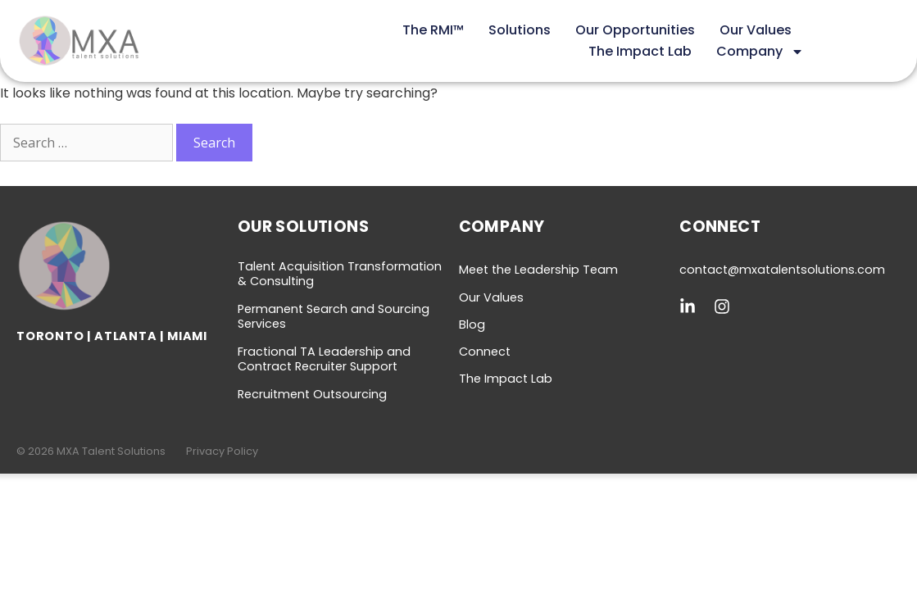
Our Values (756, 29)
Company (760, 51)
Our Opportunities (635, 29)
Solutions (519, 29)
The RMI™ (433, 29)
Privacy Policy (222, 451)
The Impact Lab (640, 51)
